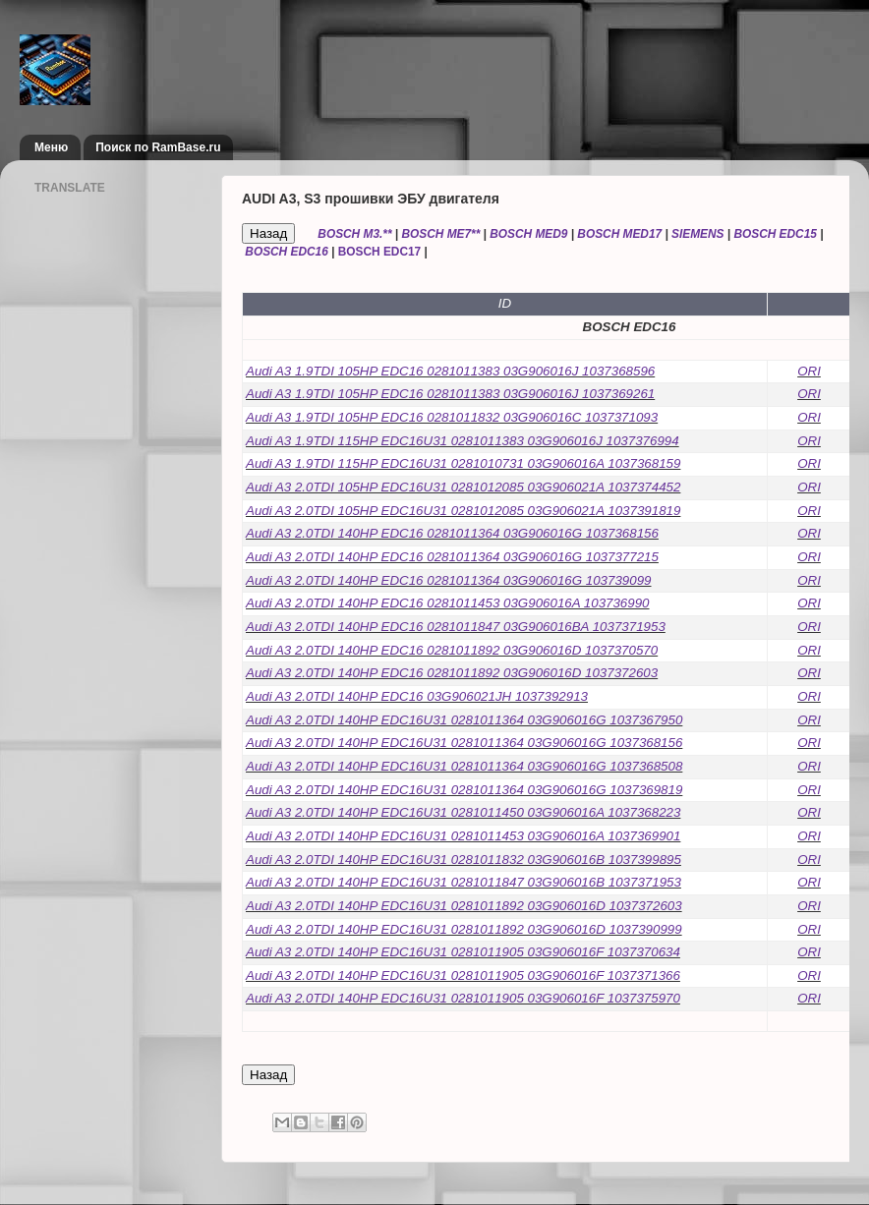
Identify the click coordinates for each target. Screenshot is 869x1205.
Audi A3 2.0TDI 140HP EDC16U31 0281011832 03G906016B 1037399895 (463, 859)
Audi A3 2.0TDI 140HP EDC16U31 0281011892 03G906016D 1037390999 (464, 929)
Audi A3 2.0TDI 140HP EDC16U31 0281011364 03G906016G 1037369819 (464, 789)
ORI (809, 371)
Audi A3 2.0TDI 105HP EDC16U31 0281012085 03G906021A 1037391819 (463, 510)
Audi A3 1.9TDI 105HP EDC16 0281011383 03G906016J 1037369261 (450, 393)
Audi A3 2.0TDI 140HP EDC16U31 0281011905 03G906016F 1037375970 (463, 998)
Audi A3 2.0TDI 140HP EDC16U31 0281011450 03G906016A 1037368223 (463, 812)
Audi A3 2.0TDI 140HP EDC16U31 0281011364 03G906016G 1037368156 (464, 742)
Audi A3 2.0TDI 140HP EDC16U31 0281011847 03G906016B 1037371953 (463, 882)
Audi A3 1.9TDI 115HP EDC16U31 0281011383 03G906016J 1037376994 (462, 440)
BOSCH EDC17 (379, 251)
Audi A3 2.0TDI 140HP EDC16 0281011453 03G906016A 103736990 (448, 603)
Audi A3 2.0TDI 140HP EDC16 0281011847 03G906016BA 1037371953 (456, 626)
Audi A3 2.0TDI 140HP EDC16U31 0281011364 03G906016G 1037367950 (464, 720)
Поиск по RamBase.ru (157, 147)
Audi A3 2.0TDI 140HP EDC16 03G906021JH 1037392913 (417, 696)
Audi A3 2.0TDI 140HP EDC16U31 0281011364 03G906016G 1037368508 (464, 766)
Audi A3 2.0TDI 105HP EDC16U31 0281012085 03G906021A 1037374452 (463, 487)
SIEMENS (697, 234)
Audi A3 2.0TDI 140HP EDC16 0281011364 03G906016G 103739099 (449, 580)
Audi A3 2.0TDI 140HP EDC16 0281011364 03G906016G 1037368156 (452, 533)
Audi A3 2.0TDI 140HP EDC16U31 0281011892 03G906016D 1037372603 (464, 905)
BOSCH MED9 (528, 234)
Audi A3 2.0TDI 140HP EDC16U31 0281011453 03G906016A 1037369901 (463, 836)
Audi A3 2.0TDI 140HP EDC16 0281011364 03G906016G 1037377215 (452, 556)
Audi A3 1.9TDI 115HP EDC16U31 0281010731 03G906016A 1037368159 (463, 463)
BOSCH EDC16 (286, 251)
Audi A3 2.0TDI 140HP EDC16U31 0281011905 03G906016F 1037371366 (463, 975)
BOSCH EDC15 (774, 234)
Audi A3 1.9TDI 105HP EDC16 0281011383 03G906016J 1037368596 (450, 371)
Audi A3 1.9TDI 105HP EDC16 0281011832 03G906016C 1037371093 (452, 417)
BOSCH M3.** (354, 234)
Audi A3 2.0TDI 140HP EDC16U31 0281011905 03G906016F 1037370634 (463, 952)
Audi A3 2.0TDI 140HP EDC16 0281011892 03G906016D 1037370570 (452, 650)
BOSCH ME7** (440, 234)
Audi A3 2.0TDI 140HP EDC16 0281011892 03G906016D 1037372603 (452, 672)
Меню (51, 147)
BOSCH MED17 (619, 234)
